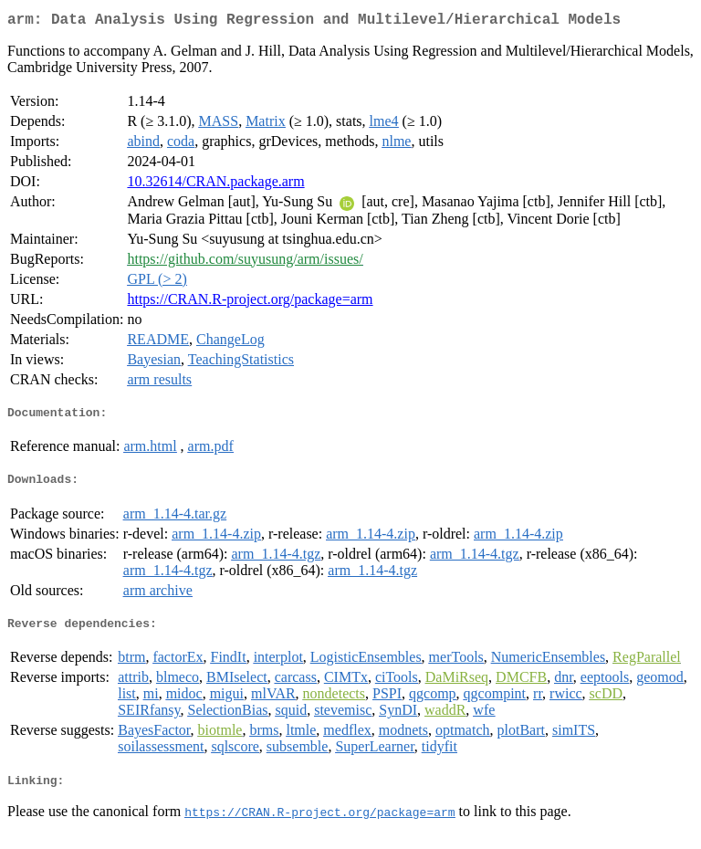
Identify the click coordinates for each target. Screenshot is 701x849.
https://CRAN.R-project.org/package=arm (249, 302)
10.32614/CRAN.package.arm (215, 185)
